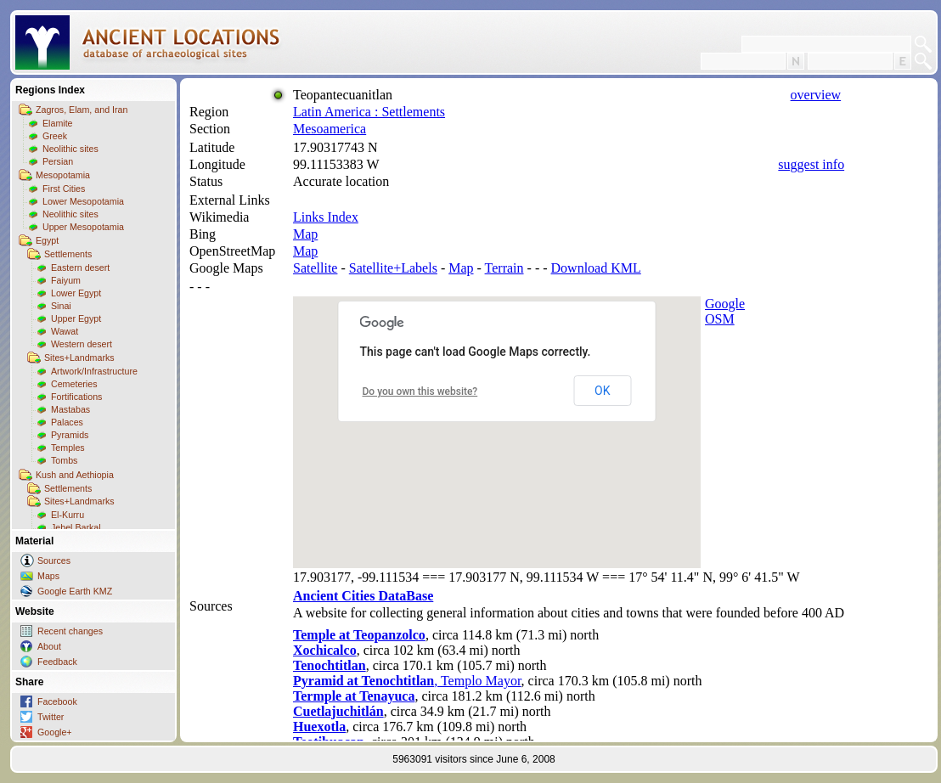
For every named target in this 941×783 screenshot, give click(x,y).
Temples (68, 447)
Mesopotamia (63, 175)
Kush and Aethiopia (75, 475)
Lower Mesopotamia (83, 201)
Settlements (68, 254)
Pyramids (69, 435)
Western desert (81, 344)
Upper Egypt (76, 318)
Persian (57, 161)
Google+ (54, 732)
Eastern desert (80, 267)
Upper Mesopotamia (83, 227)
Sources (53, 560)
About (49, 646)
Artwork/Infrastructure (94, 371)
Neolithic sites (70, 149)
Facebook (57, 701)
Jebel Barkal (76, 527)
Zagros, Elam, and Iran (81, 109)
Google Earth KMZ (74, 591)
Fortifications (76, 397)
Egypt (47, 240)
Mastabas (70, 409)
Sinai (61, 306)
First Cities (63, 188)
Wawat (64, 331)
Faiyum (66, 280)
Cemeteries (74, 384)
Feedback (57, 661)
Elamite (57, 123)
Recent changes (70, 631)
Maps (48, 576)
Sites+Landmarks (79, 357)
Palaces (67, 422)
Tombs (64, 460)
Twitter (50, 717)
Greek (54, 136)
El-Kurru (67, 515)
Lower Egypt (76, 293)
